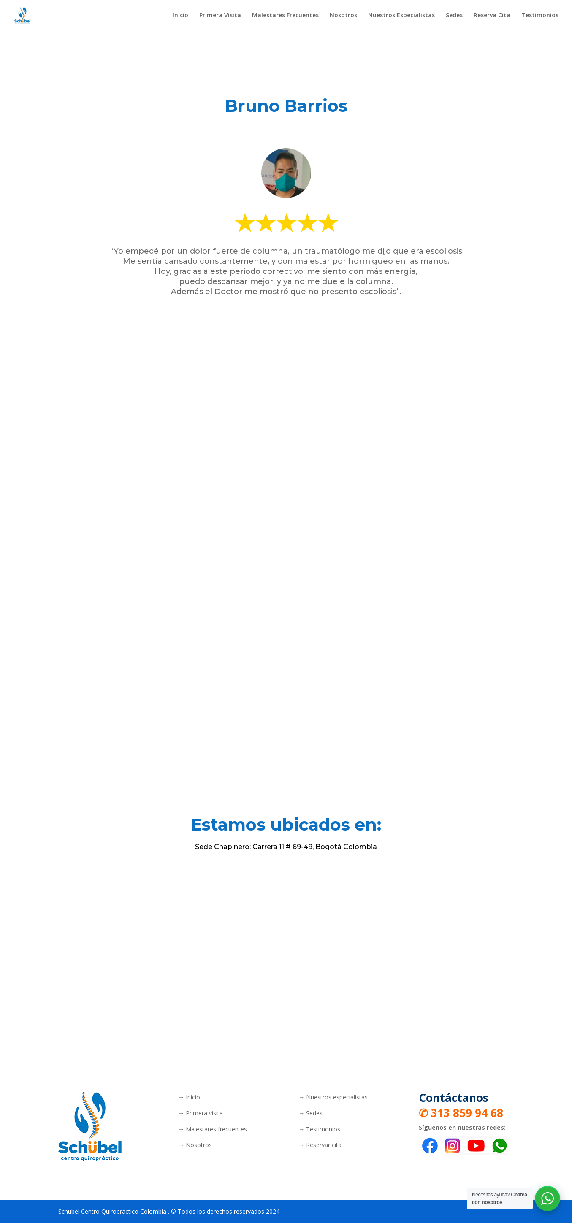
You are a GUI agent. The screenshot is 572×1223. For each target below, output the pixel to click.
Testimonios (539, 17)
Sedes (454, 17)
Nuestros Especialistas (401, 17)
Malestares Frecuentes (285, 17)
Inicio (180, 17)
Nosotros (343, 17)
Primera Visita (220, 17)
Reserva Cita (492, 17)
